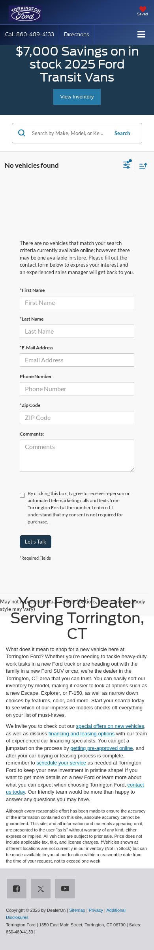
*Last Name (31, 319)
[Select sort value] (141, 166)
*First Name (32, 290)
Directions (76, 34)
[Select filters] (127, 166)
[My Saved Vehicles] (142, 12)
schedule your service (61, 763)
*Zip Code (30, 405)
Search (122, 133)
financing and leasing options (82, 734)
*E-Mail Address (36, 348)
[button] (29, 34)
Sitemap (77, 910)
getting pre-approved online (101, 748)
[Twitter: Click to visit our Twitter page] (42, 889)
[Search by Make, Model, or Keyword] (69, 133)
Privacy (96, 910)
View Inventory (77, 97)
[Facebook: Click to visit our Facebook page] (18, 889)
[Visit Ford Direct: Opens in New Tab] (39, 932)
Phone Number (36, 376)
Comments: (32, 434)
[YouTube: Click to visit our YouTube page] (66, 889)
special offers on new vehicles (110, 726)
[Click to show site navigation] (141, 35)
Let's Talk (35, 541)
